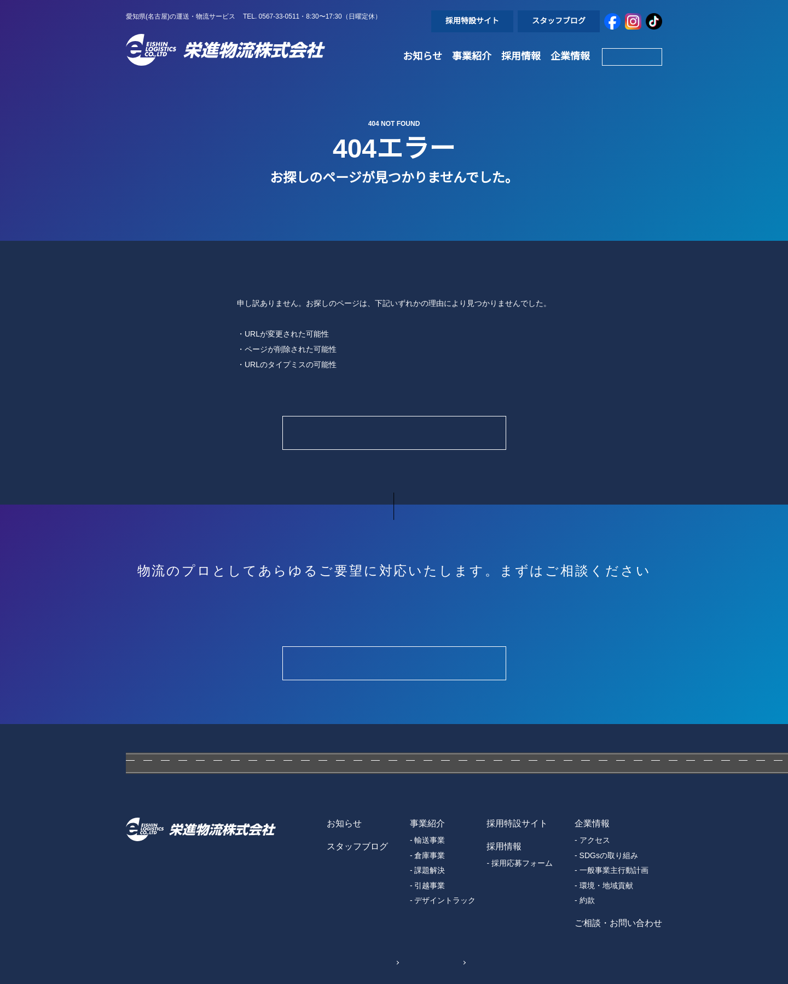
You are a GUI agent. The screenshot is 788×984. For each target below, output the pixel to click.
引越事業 (429, 885)
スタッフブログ (559, 20)
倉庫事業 (429, 855)
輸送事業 (429, 840)
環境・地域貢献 (606, 885)
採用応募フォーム (522, 863)
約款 (587, 900)
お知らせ (422, 56)
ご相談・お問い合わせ (618, 923)
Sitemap (441, 961)
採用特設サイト (472, 20)
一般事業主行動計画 (614, 870)
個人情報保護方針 (352, 961)
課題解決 (429, 870)
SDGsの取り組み (608, 855)
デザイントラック (445, 900)
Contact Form (393, 663)
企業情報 (570, 56)
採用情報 (521, 56)
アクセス (595, 840)
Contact (631, 56)
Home (394, 432)
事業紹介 (471, 56)
